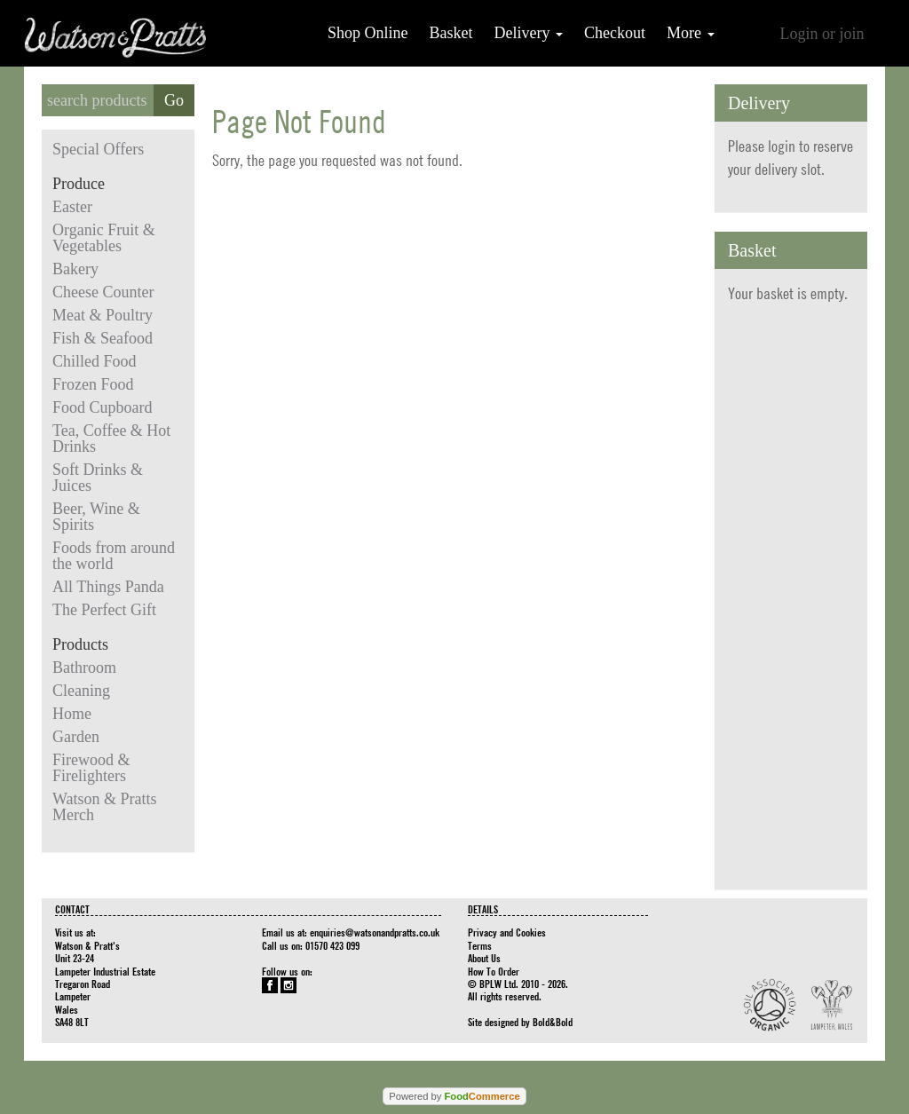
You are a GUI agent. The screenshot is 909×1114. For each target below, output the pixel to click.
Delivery (528, 33)
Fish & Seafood (102, 338)
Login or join (822, 34)
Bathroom (84, 667)
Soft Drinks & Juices (97, 477)
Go (174, 100)
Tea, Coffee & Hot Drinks (111, 438)
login (781, 146)
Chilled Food (94, 361)
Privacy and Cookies (507, 932)
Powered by (454, 1096)
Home (71, 714)
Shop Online (368, 33)
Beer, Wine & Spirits (96, 516)
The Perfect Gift (104, 610)
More (691, 33)
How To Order (493, 971)
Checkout (614, 33)
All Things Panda (108, 587)
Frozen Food (93, 384)
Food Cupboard (102, 407)
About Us (484, 958)
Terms (480, 945)
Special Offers (98, 149)
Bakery (75, 269)
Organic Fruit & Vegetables (103, 238)
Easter (72, 207)
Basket (451, 33)
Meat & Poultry (102, 315)
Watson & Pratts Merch (104, 807)
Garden (75, 737)
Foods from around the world (113, 556)
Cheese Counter (103, 292)
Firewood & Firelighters (91, 768)
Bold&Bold (553, 1022)
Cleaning (81, 690)
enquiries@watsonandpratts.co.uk (374, 932)
